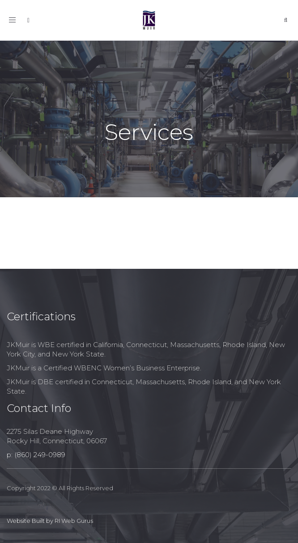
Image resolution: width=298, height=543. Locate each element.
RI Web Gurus (74, 520)
